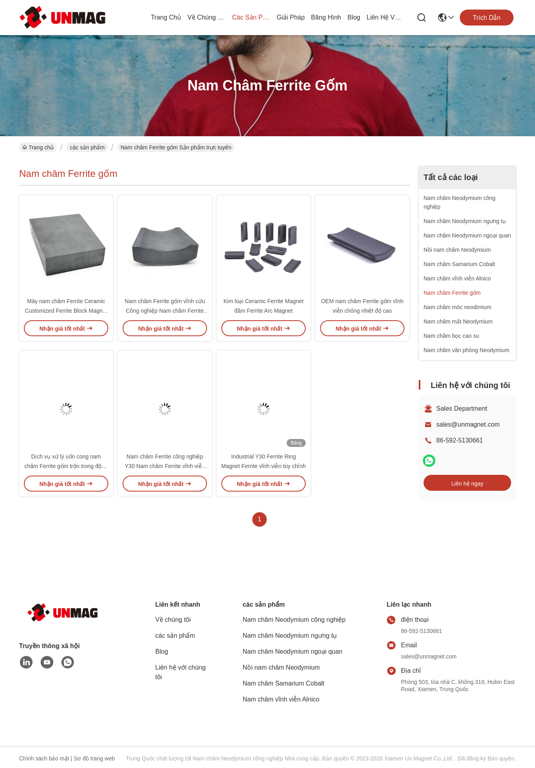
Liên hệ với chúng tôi (386, 17)
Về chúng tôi (206, 17)
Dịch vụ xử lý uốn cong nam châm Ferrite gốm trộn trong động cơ (65, 466)
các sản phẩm (251, 17)
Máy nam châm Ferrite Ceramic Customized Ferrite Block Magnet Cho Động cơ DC (66, 310)
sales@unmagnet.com (468, 424)
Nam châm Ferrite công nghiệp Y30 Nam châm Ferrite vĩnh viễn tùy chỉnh (165, 466)
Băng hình (326, 17)
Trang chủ (166, 17)
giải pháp (291, 17)
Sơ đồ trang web (94, 758)
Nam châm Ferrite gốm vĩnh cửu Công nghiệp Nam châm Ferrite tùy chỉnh (165, 310)
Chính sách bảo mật (44, 758)
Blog (354, 17)
